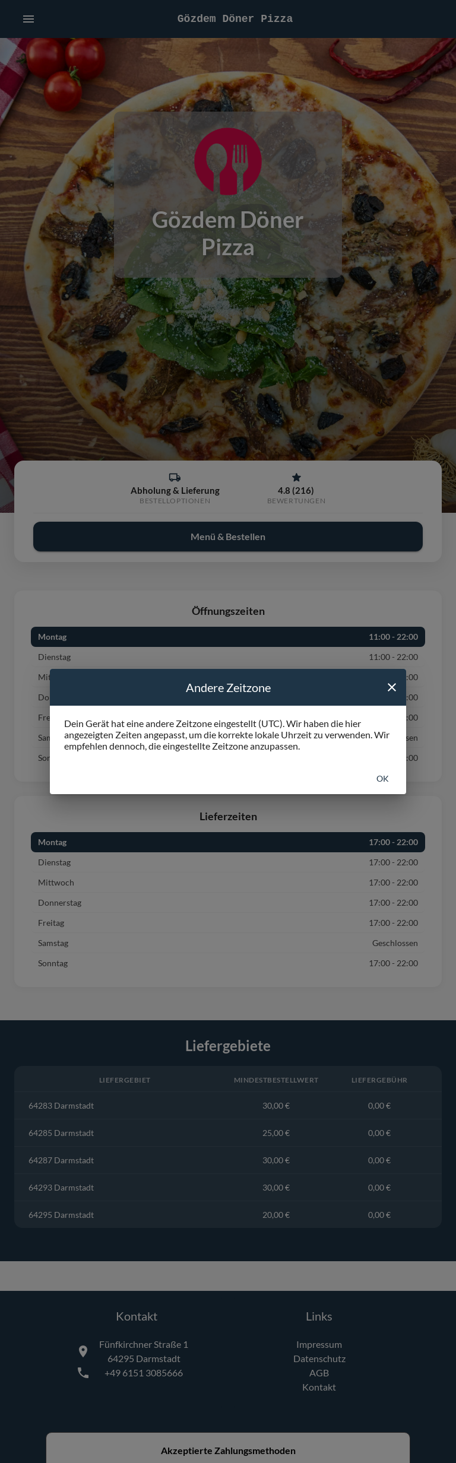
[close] (392, 687)
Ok (382, 778)
